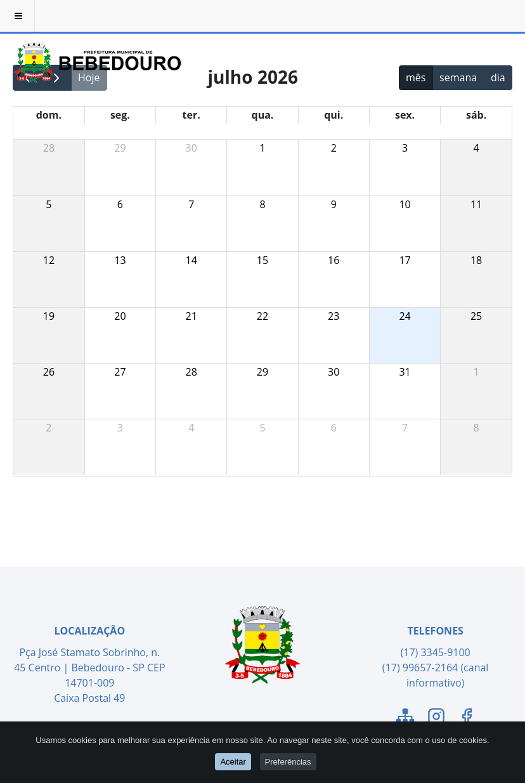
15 (262, 260)
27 (120, 372)
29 (120, 148)
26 (49, 372)
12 (49, 260)
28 (49, 148)
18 (476, 260)
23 (333, 316)
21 (191, 316)
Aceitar (232, 762)
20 (120, 316)
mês (415, 77)
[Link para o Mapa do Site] (405, 718)
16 (333, 260)
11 (476, 204)
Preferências (288, 762)
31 (404, 372)
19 (49, 316)
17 (404, 260)
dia (498, 77)
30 (191, 148)
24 (404, 316)
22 (262, 316)
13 (120, 260)
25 (476, 316)
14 (191, 260)
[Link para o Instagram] (436, 718)
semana (458, 77)
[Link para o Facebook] (467, 718)
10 (404, 204)
